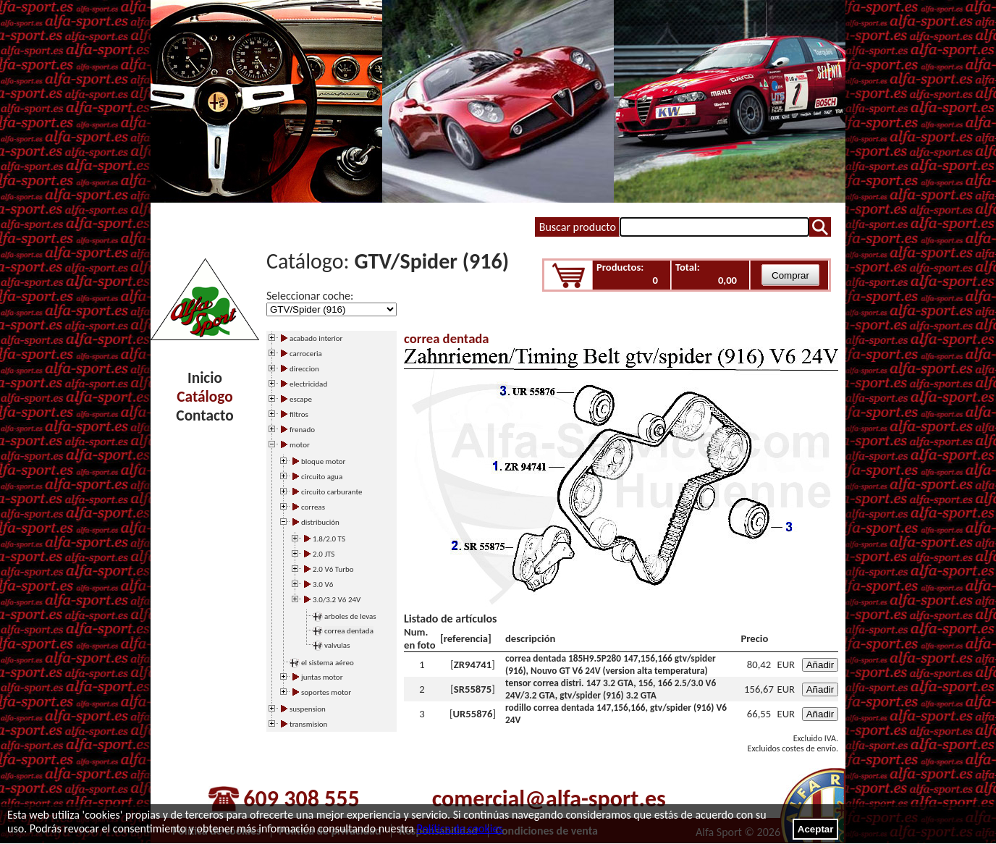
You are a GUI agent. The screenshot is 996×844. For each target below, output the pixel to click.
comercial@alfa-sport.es (549, 799)
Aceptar (816, 829)
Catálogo (204, 396)
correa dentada (349, 631)
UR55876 (473, 713)
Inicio (204, 377)
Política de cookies (459, 828)
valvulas (337, 645)
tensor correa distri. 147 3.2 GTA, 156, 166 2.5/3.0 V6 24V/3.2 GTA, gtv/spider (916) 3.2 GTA (610, 689)
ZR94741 (472, 664)
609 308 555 (301, 799)
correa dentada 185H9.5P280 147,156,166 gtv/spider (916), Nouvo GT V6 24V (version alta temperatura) (610, 664)
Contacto (204, 415)
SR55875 (472, 689)
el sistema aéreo (327, 662)
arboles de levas (350, 616)
